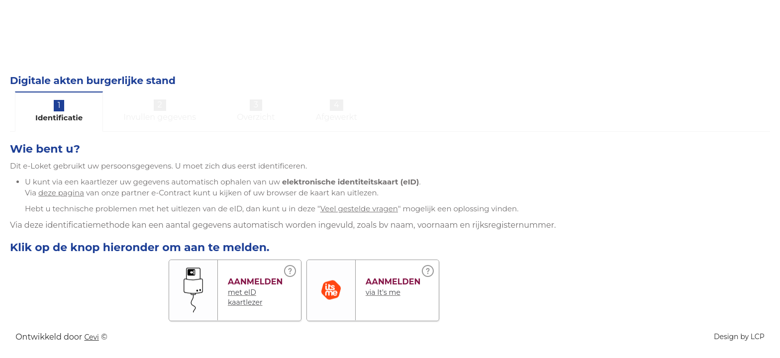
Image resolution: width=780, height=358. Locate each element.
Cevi (91, 337)
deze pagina (61, 192)
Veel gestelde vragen (359, 208)
